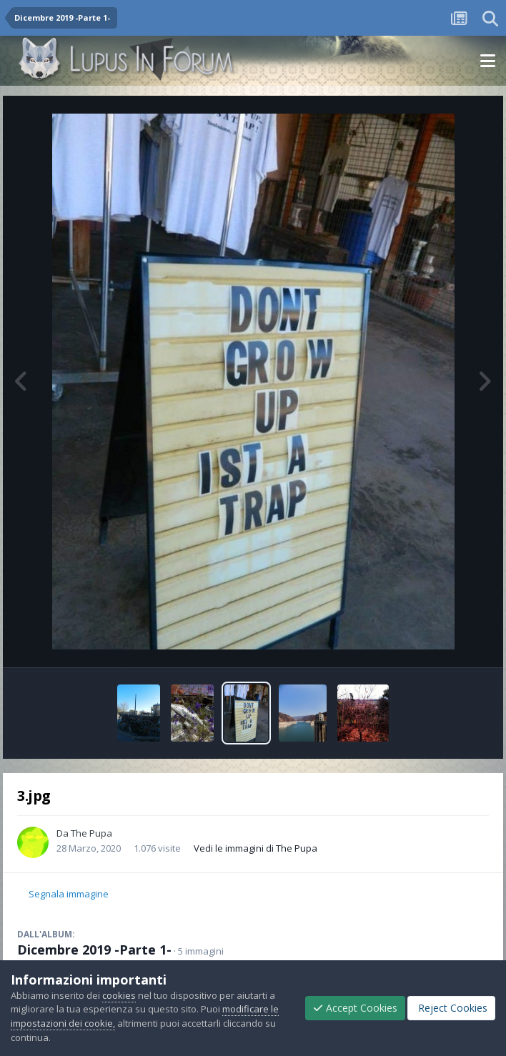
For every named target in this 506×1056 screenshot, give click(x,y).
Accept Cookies (355, 1008)
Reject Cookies (451, 1008)
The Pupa (91, 833)
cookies (119, 995)
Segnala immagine (69, 893)
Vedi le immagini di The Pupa (255, 848)
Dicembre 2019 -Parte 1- (94, 949)
